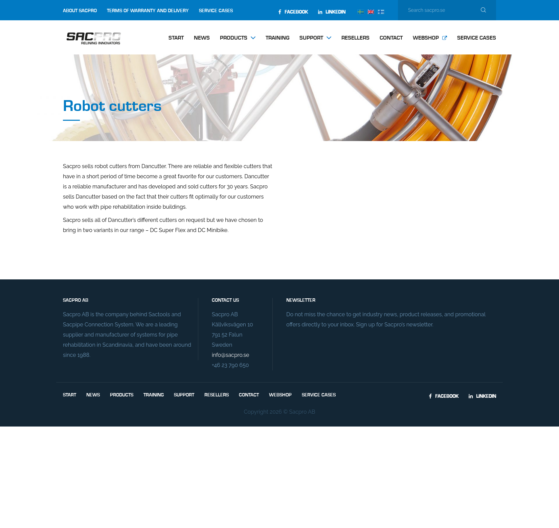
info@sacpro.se (230, 355)
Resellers (355, 38)
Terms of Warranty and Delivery (148, 10)
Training (277, 38)
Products (233, 38)
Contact (391, 38)
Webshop (426, 38)
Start (176, 38)
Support (311, 38)
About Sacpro (80, 10)
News (202, 38)
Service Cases (216, 10)
